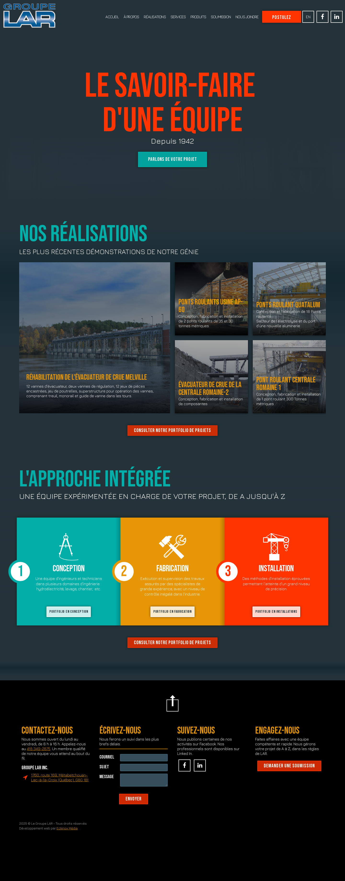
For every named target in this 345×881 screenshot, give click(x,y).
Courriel (106, 774)
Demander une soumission (289, 784)
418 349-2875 (38, 766)
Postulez (281, 17)
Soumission (221, 17)
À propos (131, 17)
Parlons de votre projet (172, 159)
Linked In (337, 17)
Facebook (322, 17)
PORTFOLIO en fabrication (172, 629)
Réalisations (155, 17)
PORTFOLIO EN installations (276, 629)
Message (106, 794)
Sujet (104, 784)
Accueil (112, 17)
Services (178, 17)
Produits (198, 17)
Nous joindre (247, 17)
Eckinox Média (67, 846)
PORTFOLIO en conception (68, 629)
